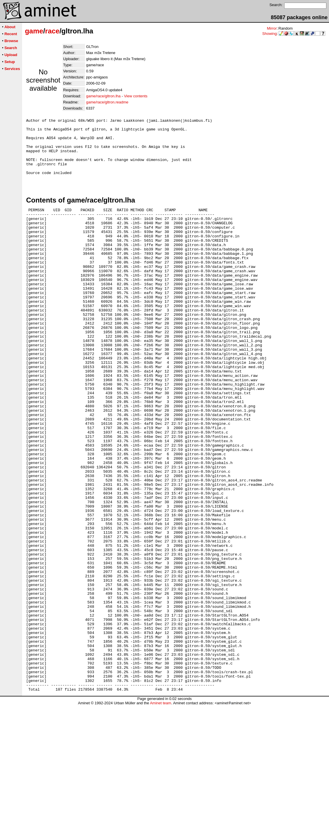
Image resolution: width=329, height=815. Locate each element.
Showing (269, 33)
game (34, 31)
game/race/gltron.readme (107, 102)
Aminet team (160, 813)
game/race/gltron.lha (103, 96)
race (52, 31)
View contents (135, 96)
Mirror (272, 28)
